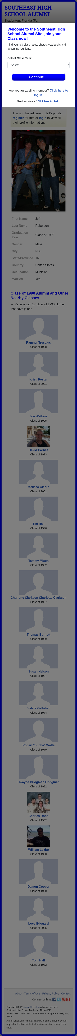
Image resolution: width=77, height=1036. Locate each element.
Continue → (38, 77)
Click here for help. (48, 101)
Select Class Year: (19, 58)
